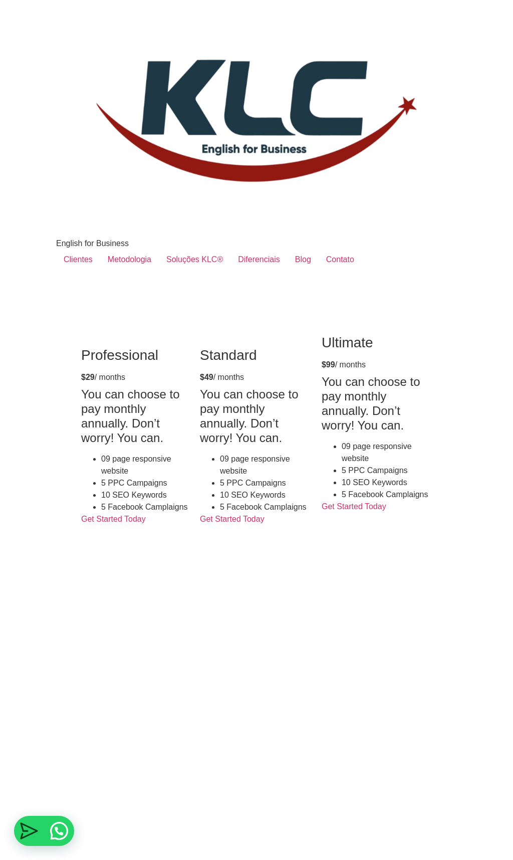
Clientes (78, 259)
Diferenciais (259, 259)
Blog (303, 259)
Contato (340, 259)
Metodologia (129, 259)
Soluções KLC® (194, 259)
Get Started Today (114, 519)
